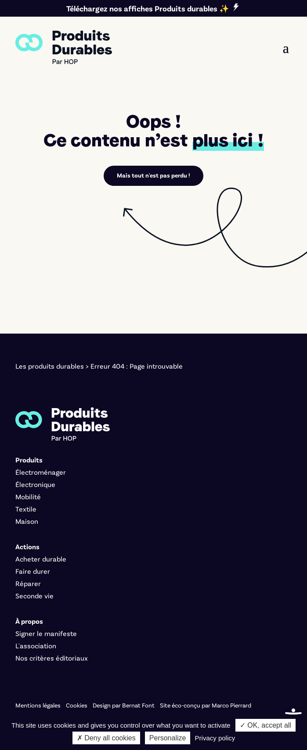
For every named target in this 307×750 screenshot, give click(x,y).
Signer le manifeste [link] (46, 633)
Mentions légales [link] (38, 705)
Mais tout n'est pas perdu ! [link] (153, 175)
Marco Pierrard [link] (231, 705)
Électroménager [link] (40, 472)
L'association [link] (35, 645)
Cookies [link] (76, 705)
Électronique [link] (35, 484)
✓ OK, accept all (265, 725)
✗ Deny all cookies (106, 738)
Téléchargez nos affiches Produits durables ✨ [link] (147, 8)
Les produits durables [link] (49, 366)
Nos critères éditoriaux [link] (51, 658)
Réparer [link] (28, 583)
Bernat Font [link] (138, 705)
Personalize (167, 738)
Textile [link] (25, 509)
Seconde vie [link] (34, 595)
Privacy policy (215, 738)
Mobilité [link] (28, 496)
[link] (63, 47)
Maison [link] (26, 521)
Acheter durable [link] (40, 559)
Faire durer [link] (32, 571)
